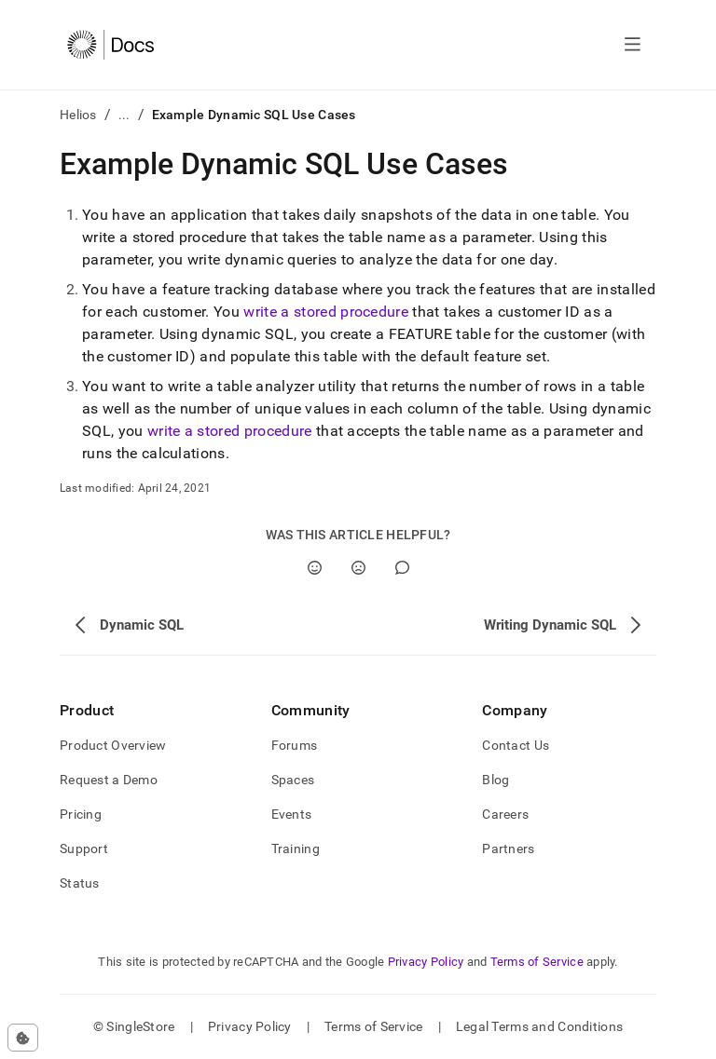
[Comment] (402, 567)
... (124, 114)
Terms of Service (537, 962)
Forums (294, 745)
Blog (495, 779)
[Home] (110, 45)
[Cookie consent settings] (22, 1038)
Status (80, 883)
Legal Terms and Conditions (539, 1026)
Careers (505, 814)
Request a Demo (109, 779)
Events (291, 814)
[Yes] (315, 567)
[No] (358, 567)
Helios (78, 114)
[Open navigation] (632, 45)
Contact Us (515, 745)
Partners (508, 848)
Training (295, 848)
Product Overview (113, 745)
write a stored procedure (325, 311)
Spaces (293, 779)
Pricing (81, 814)
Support (84, 848)
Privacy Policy (426, 962)
